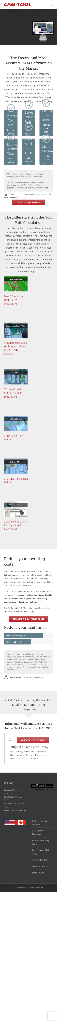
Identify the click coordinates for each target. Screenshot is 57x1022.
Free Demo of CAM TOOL (40, 852)
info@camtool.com (18, 810)
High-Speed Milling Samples (40, 842)
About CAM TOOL (39, 860)
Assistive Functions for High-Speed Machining (15, 525)
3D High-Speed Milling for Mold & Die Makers (14, 393)
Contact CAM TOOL (40, 866)
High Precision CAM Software (40, 823)
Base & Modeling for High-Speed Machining (15, 300)
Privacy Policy (38, 872)
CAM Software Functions (38, 832)
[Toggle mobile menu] (51, 4)
